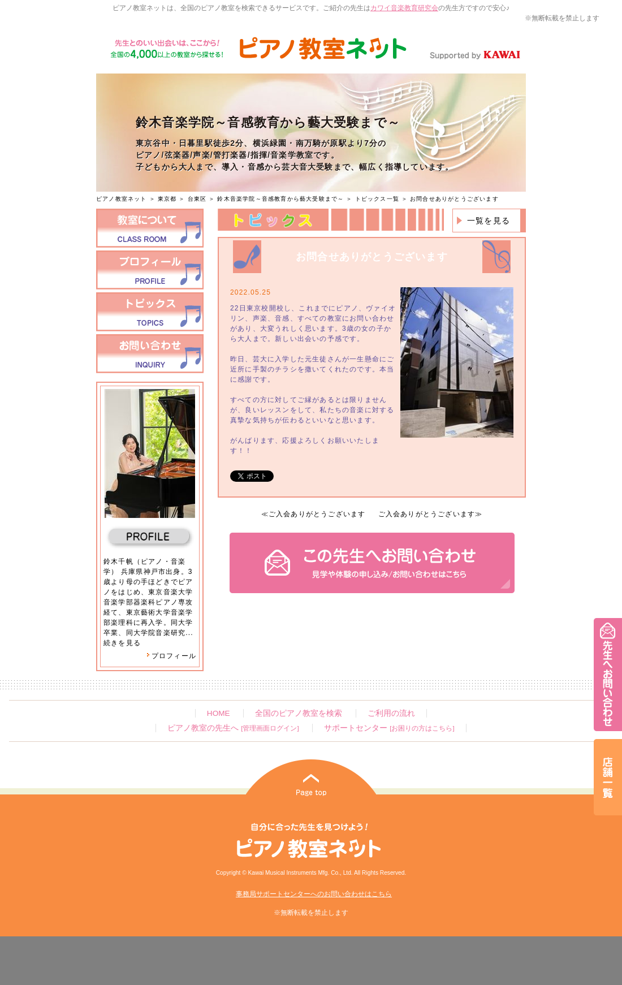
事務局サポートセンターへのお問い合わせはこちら (314, 894)
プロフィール (171, 656)
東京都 (167, 199)
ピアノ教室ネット (121, 199)
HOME (218, 713)
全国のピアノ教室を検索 (298, 713)
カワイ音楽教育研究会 (404, 8)
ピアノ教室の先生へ (233, 728)
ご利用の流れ (391, 713)
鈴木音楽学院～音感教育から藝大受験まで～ (280, 199)
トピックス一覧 (377, 199)
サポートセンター (389, 728)
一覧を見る (488, 220)
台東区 (197, 199)
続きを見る (122, 643)
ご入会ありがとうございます (317, 514)
